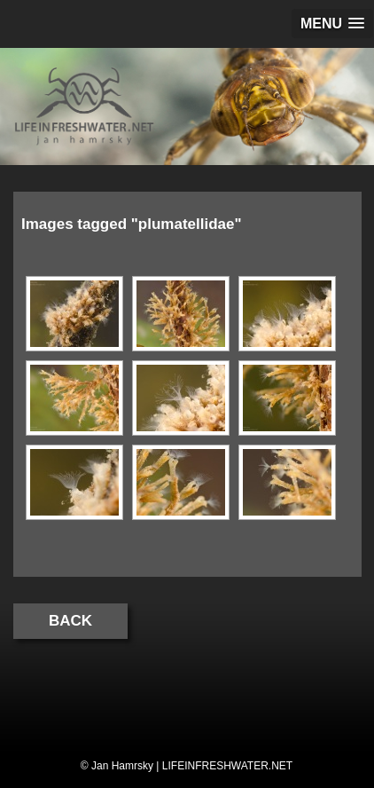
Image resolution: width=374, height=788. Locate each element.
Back (70, 620)
